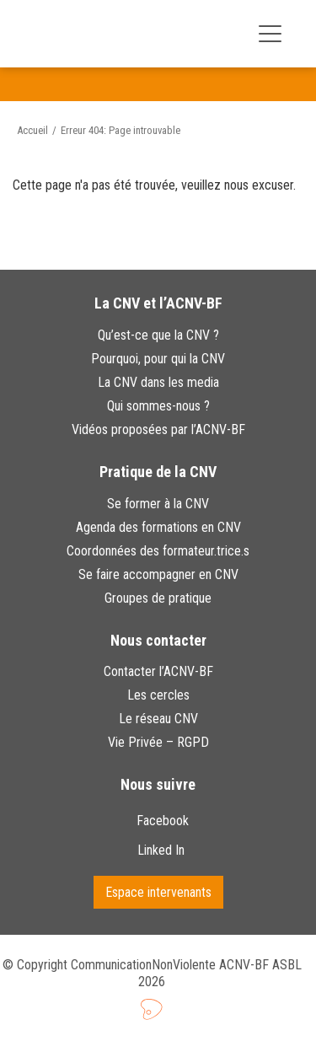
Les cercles (158, 695)
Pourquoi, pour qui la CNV (158, 359)
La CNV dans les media (158, 382)
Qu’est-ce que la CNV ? (158, 335)
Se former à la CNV (158, 504)
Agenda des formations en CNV (158, 527)
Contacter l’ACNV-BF (158, 671)
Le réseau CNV (158, 719)
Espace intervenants (158, 892)
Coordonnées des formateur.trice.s (158, 551)
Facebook (163, 821)
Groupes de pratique (158, 598)
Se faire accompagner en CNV (158, 574)
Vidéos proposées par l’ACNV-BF (158, 429)
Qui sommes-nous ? (158, 406)
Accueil (32, 130)
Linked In (162, 850)
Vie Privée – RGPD (158, 742)
